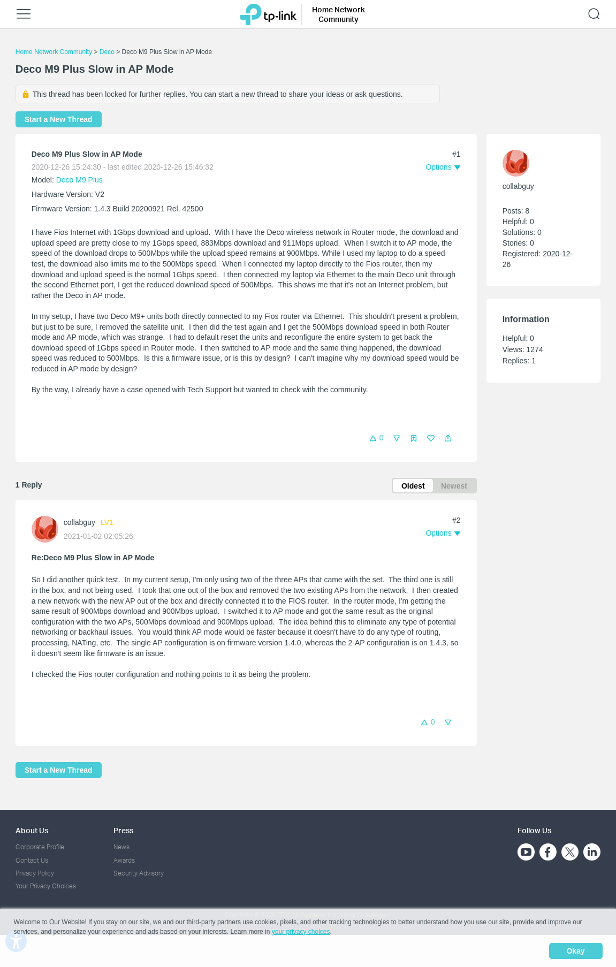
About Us (32, 830)
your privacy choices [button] (301, 931)
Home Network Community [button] (338, 14)
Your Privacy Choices (46, 886)
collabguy (79, 523)
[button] (448, 438)
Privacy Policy (35, 873)
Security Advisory (138, 873)
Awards (124, 860)
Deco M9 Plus (79, 180)
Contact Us (32, 860)
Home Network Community (54, 52)
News (121, 847)
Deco (107, 52)
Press (123, 830)
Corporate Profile (40, 847)
